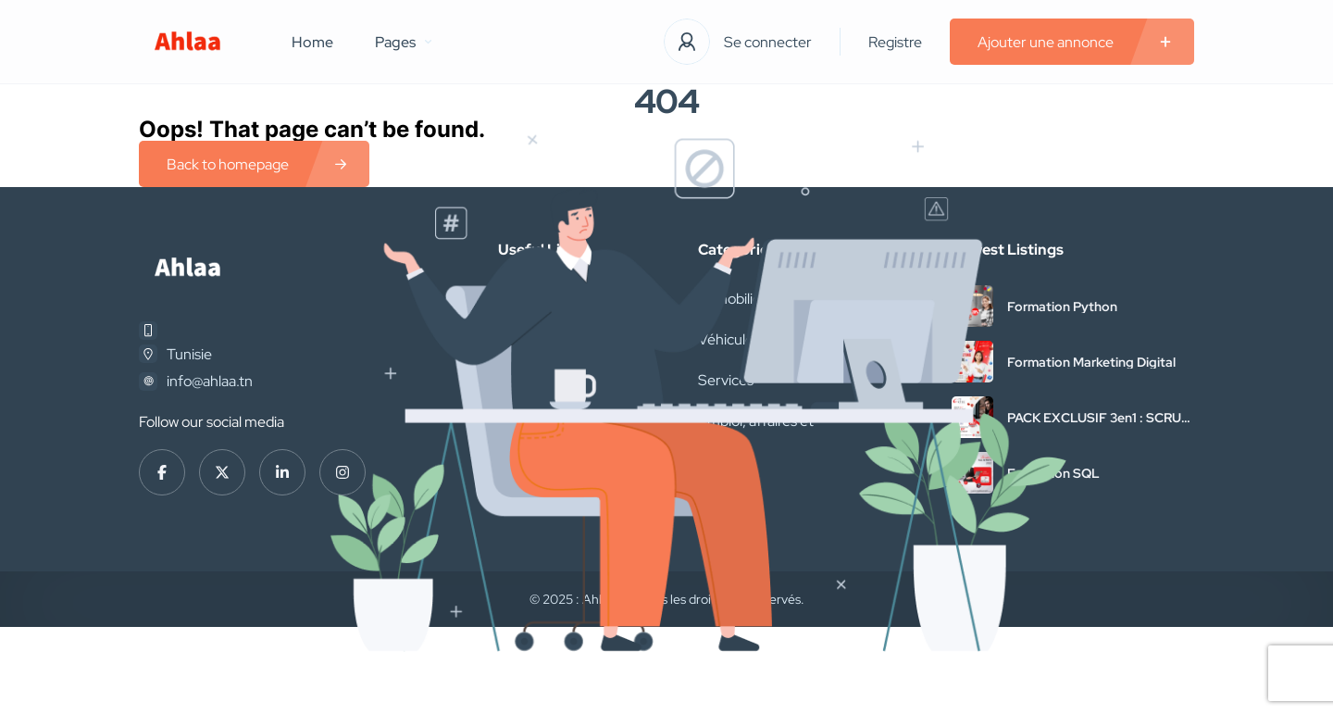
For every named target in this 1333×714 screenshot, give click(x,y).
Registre (895, 42)
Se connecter (768, 42)
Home (312, 42)
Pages (403, 42)
